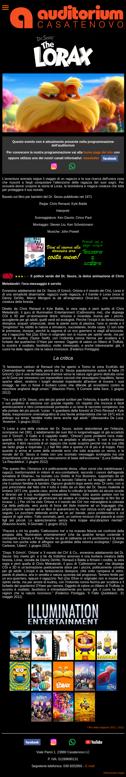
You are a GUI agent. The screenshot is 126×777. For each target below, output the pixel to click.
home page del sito (98, 152)
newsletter (91, 158)
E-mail (89, 766)
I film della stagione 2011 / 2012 (105, 727)
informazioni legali (114, 772)
